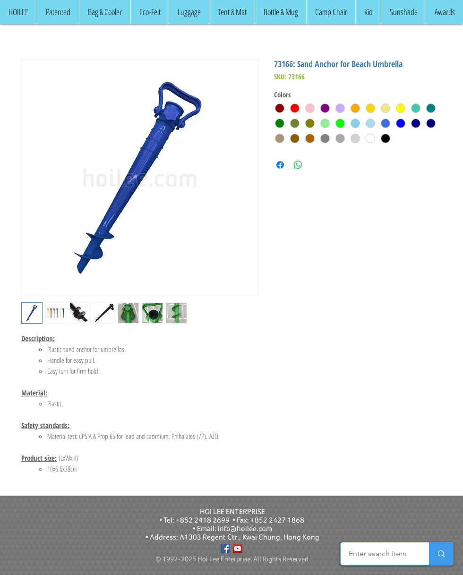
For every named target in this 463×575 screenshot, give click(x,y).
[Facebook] (225, 548)
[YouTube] (237, 548)
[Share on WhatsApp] (298, 165)
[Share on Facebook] (280, 165)
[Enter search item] (377, 553)
